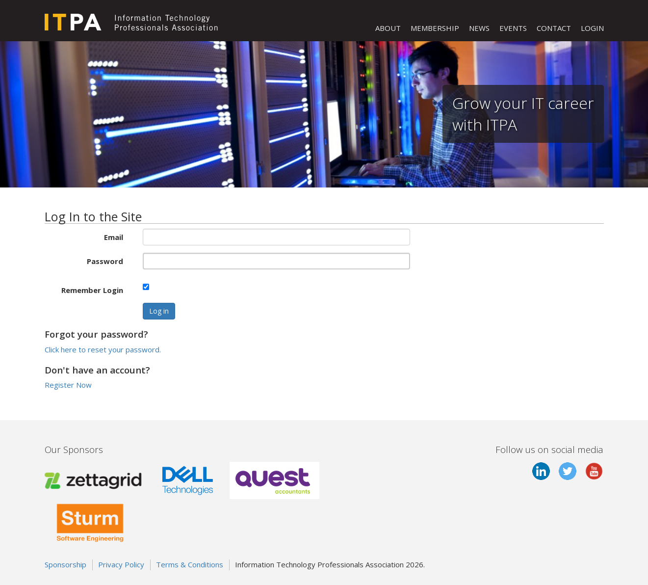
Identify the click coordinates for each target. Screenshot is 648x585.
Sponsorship (65, 564)
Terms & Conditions (189, 564)
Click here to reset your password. (103, 349)
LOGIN (592, 28)
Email (113, 237)
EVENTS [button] (513, 28)
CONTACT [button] (554, 28)
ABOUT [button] (388, 28)
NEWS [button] (479, 28)
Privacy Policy (121, 564)
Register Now (68, 385)
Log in (159, 311)
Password (105, 261)
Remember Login (92, 290)
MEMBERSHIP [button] (435, 28)
